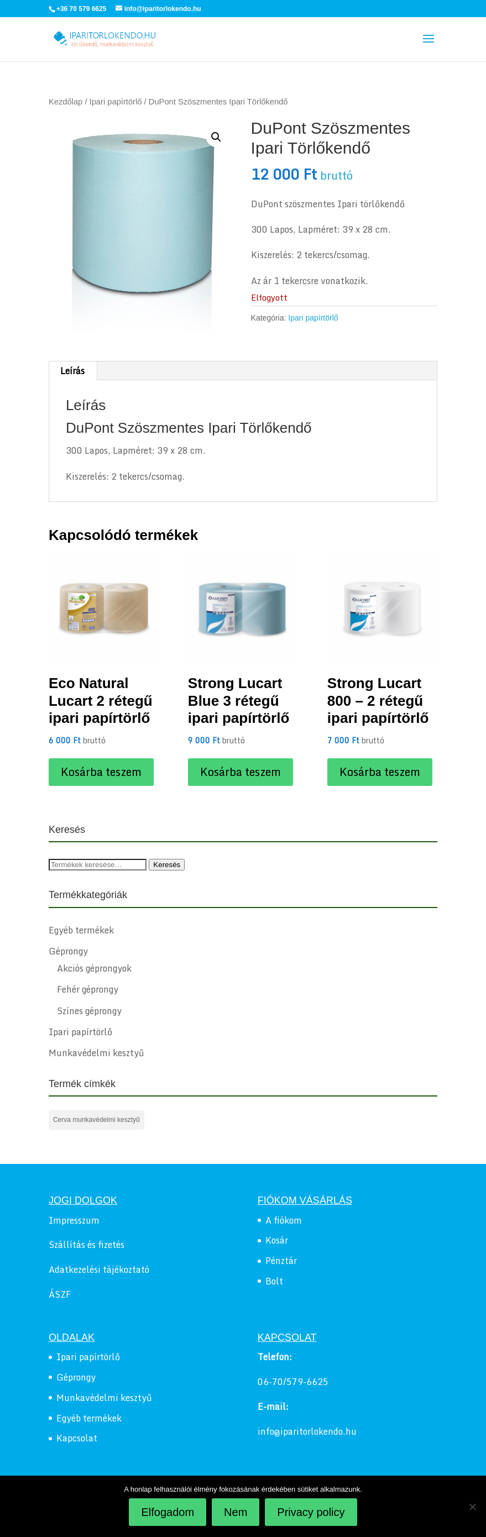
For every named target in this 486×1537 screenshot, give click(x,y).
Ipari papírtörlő (116, 101)
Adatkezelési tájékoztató (99, 1269)
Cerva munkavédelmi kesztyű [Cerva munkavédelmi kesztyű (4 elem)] (96, 1120)
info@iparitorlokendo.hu (307, 1431)
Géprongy (68, 951)
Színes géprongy (89, 1011)
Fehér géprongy (87, 989)
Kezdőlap (65, 101)
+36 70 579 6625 (81, 9)
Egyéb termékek (81, 930)
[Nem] (472, 1506)
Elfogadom (167, 1512)
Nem (235, 1512)
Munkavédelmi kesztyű (96, 1053)
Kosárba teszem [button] (101, 772)
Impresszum (74, 1220)
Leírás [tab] (72, 371)
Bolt (274, 1281)
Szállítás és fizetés (86, 1244)
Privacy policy (310, 1512)
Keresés (166, 865)
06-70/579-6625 (293, 1382)
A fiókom (283, 1220)
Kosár (276, 1240)
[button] (216, 137)
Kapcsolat (76, 1438)
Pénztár (281, 1260)
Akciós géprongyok (94, 968)
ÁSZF (60, 1294)
